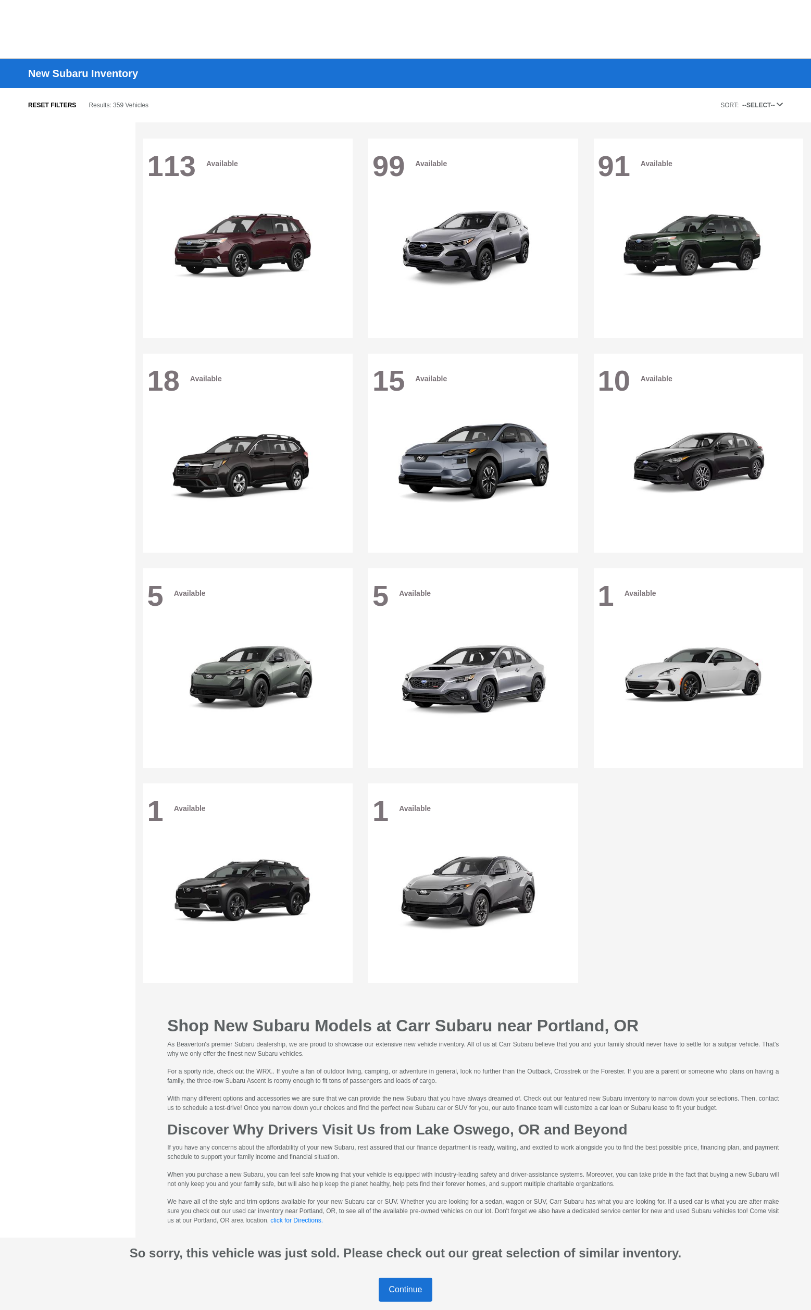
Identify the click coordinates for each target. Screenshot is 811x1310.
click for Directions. (296, 1220)
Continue (405, 1289)
